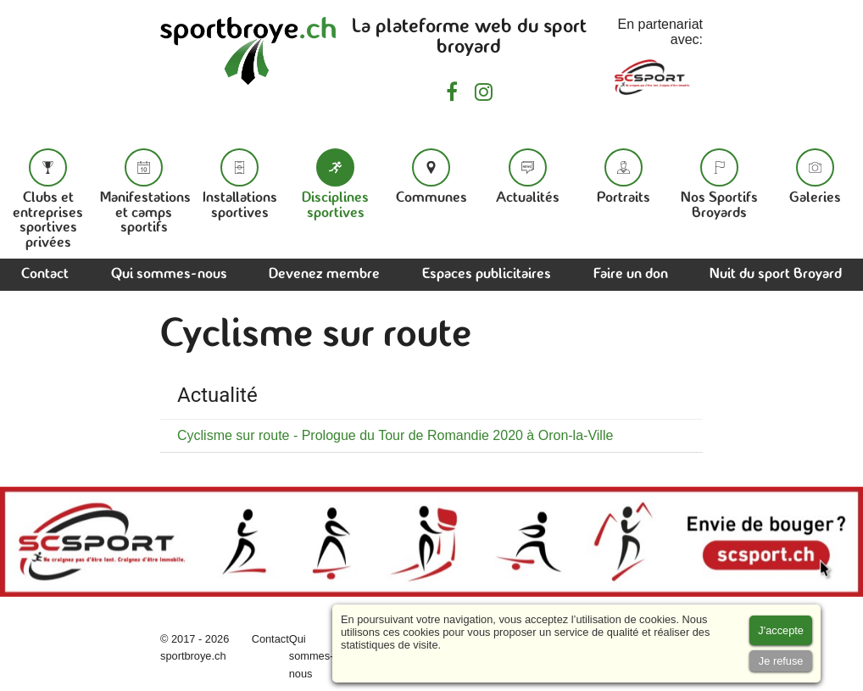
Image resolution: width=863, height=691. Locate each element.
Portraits (623, 176)
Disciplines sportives (335, 184)
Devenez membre (324, 274)
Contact (45, 274)
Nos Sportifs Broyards (719, 184)
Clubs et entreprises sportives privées (48, 199)
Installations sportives (240, 184)
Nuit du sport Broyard (776, 274)
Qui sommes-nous (169, 274)
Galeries (815, 176)
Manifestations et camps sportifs (145, 191)
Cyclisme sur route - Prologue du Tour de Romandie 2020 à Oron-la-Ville (395, 435)
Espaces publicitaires (486, 274)
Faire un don (630, 274)
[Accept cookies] (780, 630)
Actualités (528, 176)
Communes (431, 176)
